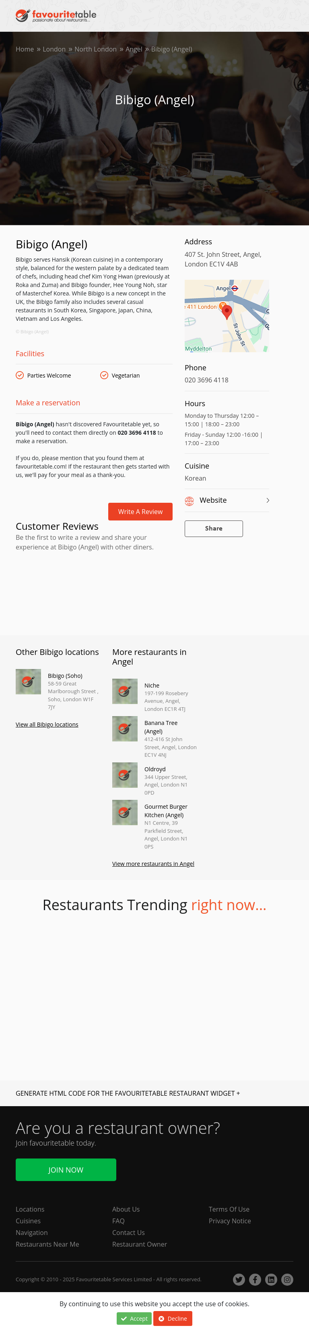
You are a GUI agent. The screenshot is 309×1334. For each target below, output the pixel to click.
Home (25, 49)
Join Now (66, 1170)
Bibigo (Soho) (65, 675)
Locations (30, 1209)
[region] (227, 320)
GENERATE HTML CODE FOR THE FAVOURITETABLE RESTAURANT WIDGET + (128, 1093)
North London (95, 49)
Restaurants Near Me (47, 1244)
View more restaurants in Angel (153, 863)
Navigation (32, 1232)
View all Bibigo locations (47, 724)
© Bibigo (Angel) (32, 331)
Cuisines (28, 1220)
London (54, 49)
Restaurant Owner (139, 1244)
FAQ (118, 1220)
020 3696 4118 (207, 380)
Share (213, 529)
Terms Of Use (229, 1209)
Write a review (140, 511)
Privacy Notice (230, 1220)
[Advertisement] (94, 588)
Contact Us (128, 1232)
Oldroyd (155, 769)
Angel (134, 49)
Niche (151, 685)
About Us (126, 1209)
